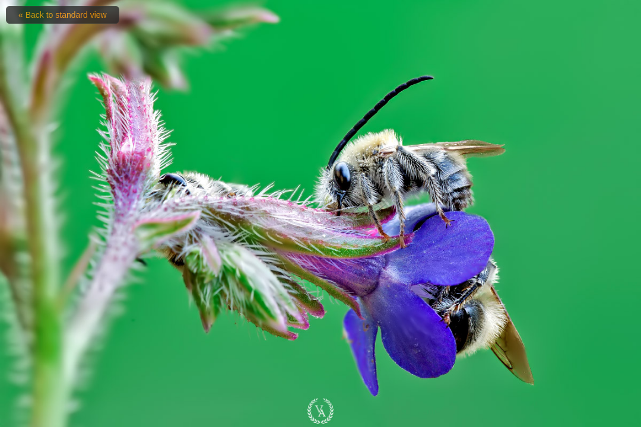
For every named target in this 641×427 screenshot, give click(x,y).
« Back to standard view (62, 15)
